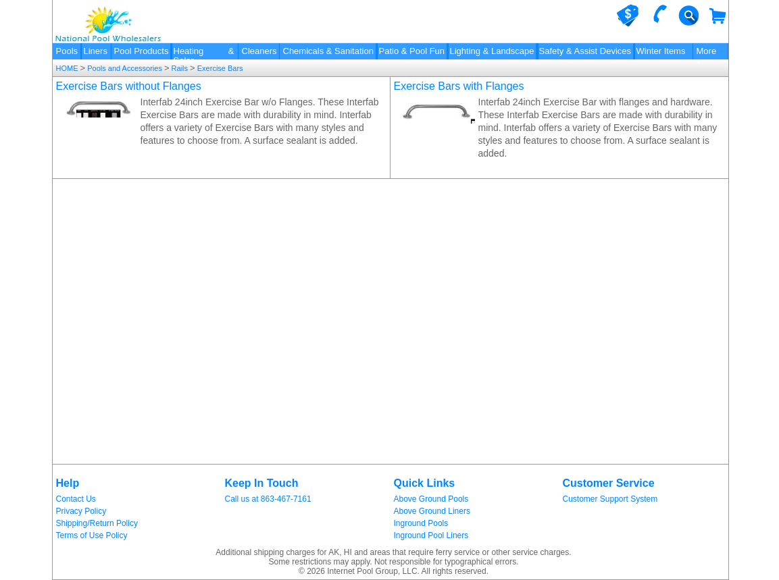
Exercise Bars (219, 68)
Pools (67, 51)
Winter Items (661, 51)
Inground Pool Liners (431, 535)
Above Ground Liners (432, 511)
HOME (68, 68)
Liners (95, 51)
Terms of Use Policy (92, 535)
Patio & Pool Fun (412, 51)
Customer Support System (610, 499)
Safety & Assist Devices (585, 51)
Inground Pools (421, 523)
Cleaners (259, 51)
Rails (180, 68)
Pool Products (141, 51)
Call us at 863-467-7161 (268, 499)
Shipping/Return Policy (97, 523)
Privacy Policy (81, 511)
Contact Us (76, 499)
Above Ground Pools (431, 499)
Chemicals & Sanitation (328, 51)
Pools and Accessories (124, 68)
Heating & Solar (204, 52)
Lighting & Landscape (492, 51)
